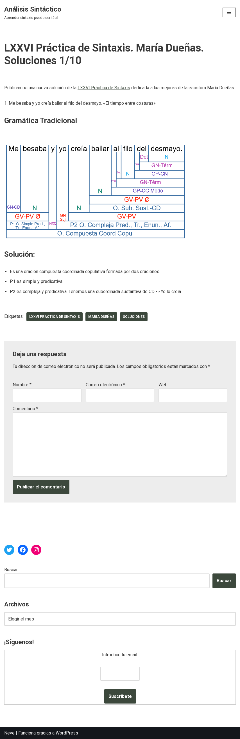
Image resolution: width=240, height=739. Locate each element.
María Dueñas (101, 317)
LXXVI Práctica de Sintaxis (104, 87)
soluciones (134, 317)
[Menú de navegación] (229, 12)
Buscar (11, 569)
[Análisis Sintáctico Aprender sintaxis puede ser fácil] (32, 12)
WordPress (67, 733)
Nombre (22, 384)
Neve (9, 733)
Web (163, 384)
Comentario (25, 408)
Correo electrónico (105, 384)
